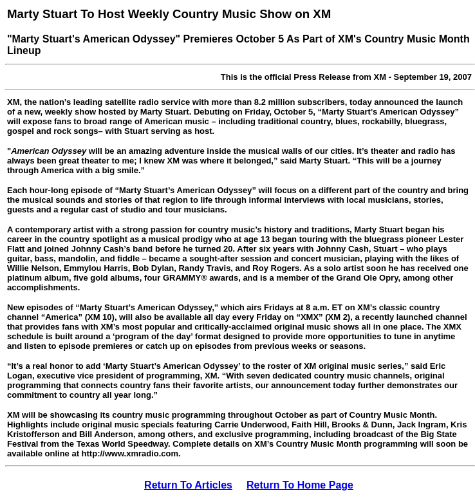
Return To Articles (188, 485)
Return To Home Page (300, 485)
